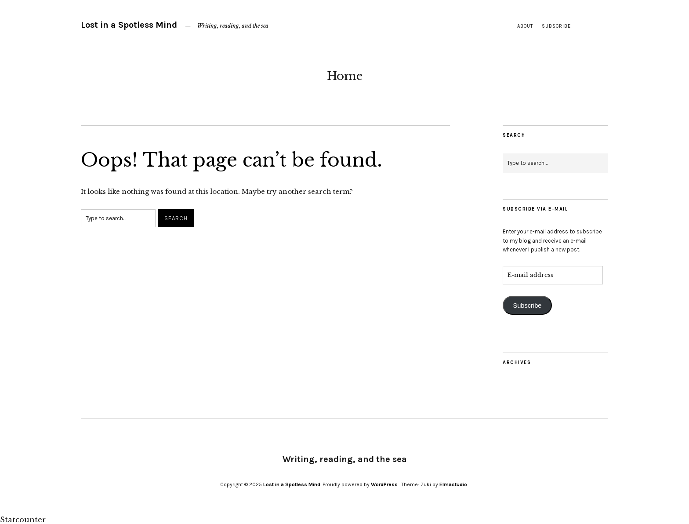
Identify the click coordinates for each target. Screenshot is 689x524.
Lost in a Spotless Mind (129, 25)
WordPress (384, 484)
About (525, 26)
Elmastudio (453, 484)
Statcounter (23, 519)
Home (345, 76)
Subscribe (556, 26)
